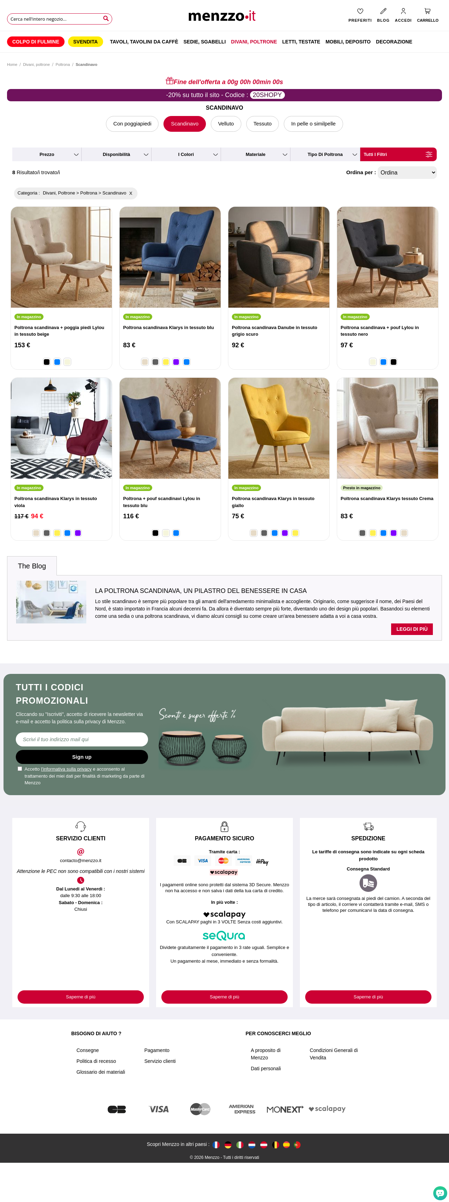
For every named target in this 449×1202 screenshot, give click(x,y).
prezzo (47, 154)
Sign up (82, 757)
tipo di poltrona (325, 154)
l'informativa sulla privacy (66, 769)
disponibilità (116, 154)
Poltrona (62, 64)
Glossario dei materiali (100, 1072)
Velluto (226, 124)
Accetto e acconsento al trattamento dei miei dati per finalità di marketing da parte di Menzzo (81, 775)
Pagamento (157, 1050)
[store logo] (224, 17)
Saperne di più (80, 996)
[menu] (224, 41)
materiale (255, 154)
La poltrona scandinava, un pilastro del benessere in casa (201, 590)
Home (12, 64)
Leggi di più (412, 629)
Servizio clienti (160, 1061)
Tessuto (263, 124)
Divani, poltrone (36, 64)
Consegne (87, 1050)
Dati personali (266, 1068)
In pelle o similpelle (313, 124)
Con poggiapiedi (132, 124)
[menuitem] (36, 41)
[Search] (106, 18)
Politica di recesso (96, 1061)
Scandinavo (184, 124)
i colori (186, 154)
